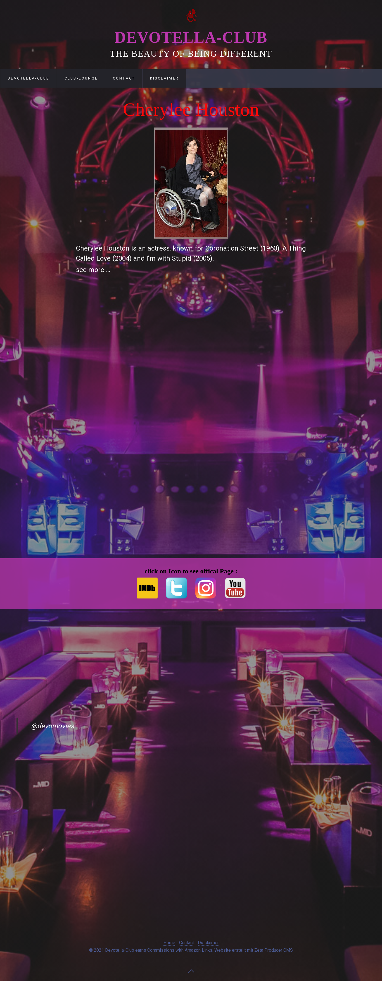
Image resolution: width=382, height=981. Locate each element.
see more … (93, 270)
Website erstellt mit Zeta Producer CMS (253, 950)
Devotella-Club (191, 37)
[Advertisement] (42, 191)
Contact (124, 78)
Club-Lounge (81, 78)
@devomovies (52, 726)
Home (169, 942)
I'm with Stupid (168, 258)
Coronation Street (231, 248)
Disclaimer (164, 78)
